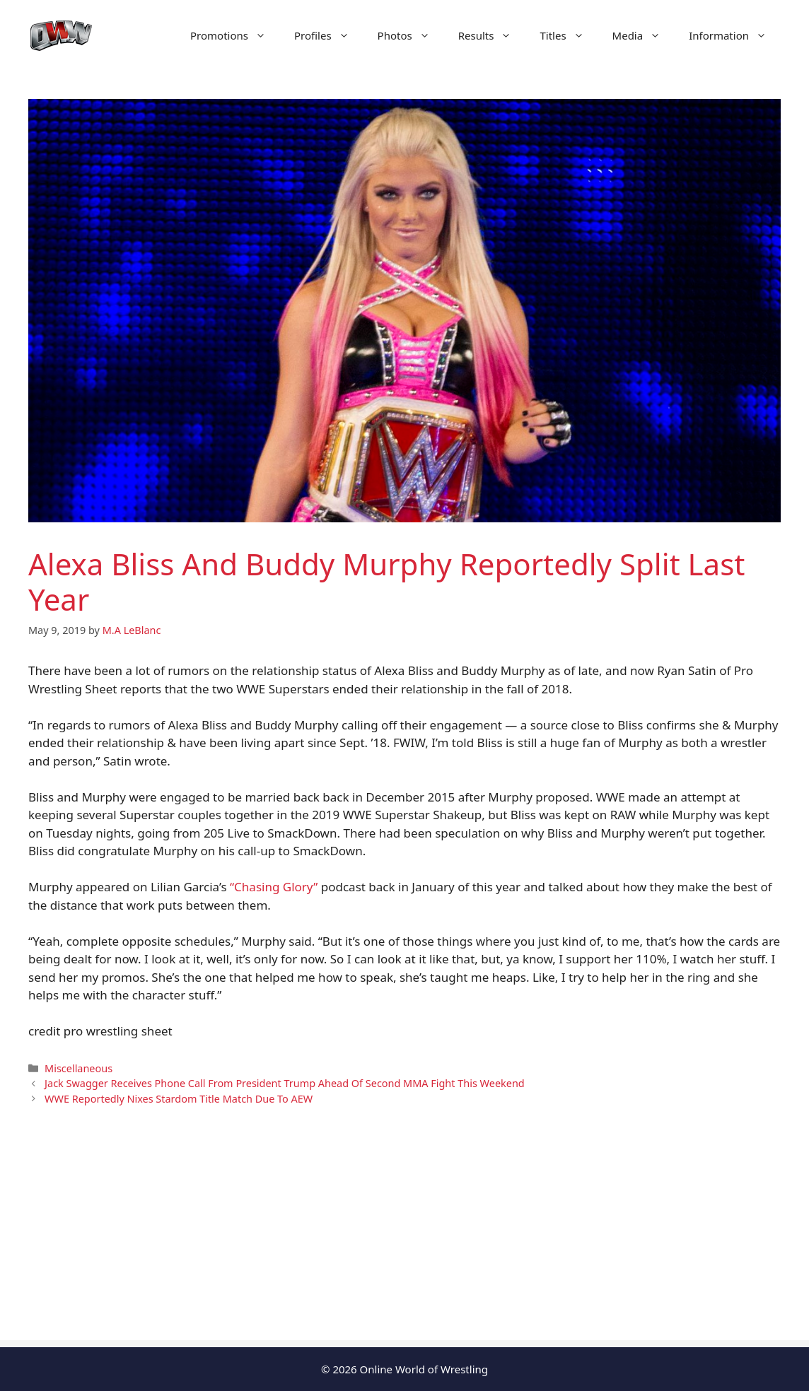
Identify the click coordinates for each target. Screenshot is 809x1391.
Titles (569, 35)
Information (735, 35)
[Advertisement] (404, 1241)
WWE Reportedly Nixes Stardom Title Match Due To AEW (179, 1098)
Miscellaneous (78, 1068)
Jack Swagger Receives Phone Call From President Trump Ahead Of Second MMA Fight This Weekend (285, 1083)
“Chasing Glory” (274, 887)
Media (643, 35)
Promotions (235, 35)
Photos (411, 35)
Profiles (328, 35)
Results (492, 35)
